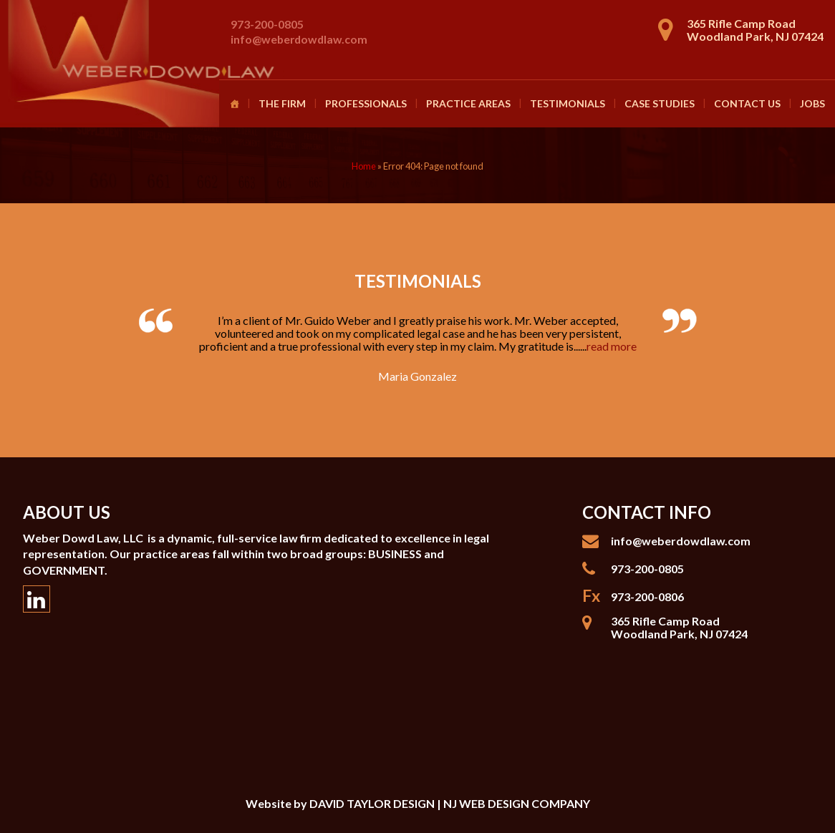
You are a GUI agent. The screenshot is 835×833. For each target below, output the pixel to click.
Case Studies (659, 103)
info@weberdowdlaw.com (299, 39)
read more (612, 346)
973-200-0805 (267, 24)
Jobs (812, 103)
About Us (66, 512)
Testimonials (567, 103)
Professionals (366, 103)
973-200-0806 (647, 596)
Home (364, 166)
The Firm (282, 103)
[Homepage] (234, 103)
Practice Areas (468, 103)
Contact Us (747, 103)
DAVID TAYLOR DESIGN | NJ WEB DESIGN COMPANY (449, 803)
